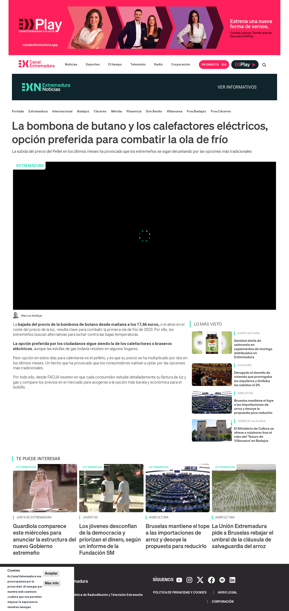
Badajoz (83, 111)
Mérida (116, 111)
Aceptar (51, 573)
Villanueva (174, 111)
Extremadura (38, 111)
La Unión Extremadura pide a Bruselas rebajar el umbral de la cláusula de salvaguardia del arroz (242, 536)
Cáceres (100, 111)
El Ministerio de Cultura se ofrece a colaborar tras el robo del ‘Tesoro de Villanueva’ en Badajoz (254, 435)
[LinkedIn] (232, 579)
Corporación (180, 64)
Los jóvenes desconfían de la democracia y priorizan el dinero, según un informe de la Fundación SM (110, 539)
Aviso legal (227, 592)
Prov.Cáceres (221, 111)
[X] (201, 579)
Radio (158, 64)
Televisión (138, 64)
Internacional (62, 111)
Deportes (93, 64)
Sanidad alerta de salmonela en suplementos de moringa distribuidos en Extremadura (253, 349)
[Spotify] (222, 579)
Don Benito (154, 111)
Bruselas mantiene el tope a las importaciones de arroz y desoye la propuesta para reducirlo (254, 407)
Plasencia (134, 111)
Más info (52, 583)
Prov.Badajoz (196, 111)
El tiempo (115, 64)
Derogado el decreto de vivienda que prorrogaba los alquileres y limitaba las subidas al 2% (253, 379)
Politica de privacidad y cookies (180, 592)
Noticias (71, 64)
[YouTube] (179, 579)
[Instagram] (190, 579)
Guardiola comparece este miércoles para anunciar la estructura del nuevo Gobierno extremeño (44, 539)
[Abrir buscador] (264, 64)
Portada (18, 111)
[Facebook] (212, 579)
